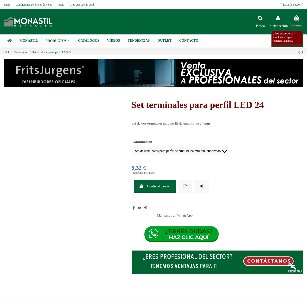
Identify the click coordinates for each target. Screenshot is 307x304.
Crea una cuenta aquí (82, 4)
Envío (7, 4)
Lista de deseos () (291, 4)
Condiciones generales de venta (34, 4)
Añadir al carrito (154, 187)
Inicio (61, 4)
